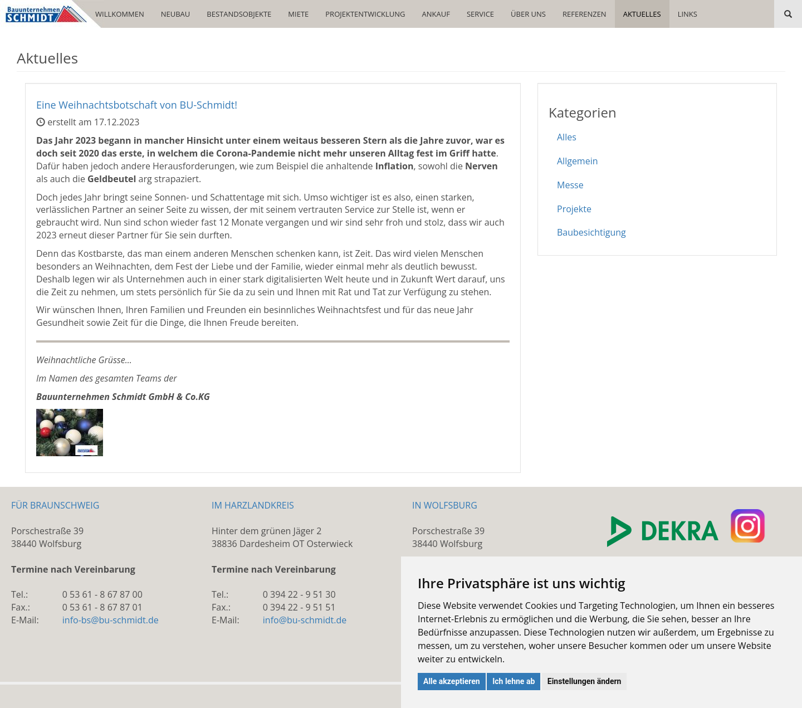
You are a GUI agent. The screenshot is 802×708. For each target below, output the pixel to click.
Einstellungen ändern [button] (584, 681)
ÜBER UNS (528, 14)
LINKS (687, 14)
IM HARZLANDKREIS (253, 505)
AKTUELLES (642, 14)
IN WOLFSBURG (444, 505)
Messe (570, 185)
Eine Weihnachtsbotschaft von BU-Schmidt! (136, 104)
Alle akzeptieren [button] (451, 681)
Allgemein (577, 161)
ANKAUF (436, 14)
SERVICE (480, 14)
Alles (566, 137)
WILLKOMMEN (119, 14)
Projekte (574, 209)
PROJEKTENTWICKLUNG (365, 14)
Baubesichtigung (591, 232)
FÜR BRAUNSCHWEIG (55, 505)
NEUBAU (175, 14)
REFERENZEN (585, 14)
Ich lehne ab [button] (513, 681)
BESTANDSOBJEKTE (239, 14)
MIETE (298, 14)
